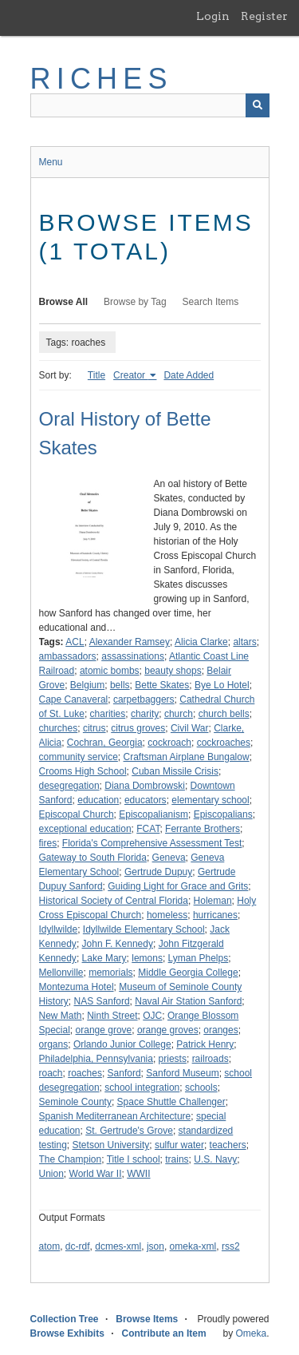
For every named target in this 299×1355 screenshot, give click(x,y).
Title (96, 375)
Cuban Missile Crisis (175, 771)
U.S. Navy (215, 1159)
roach (51, 1073)
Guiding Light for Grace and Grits (178, 886)
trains (176, 1159)
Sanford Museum (182, 1073)
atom (50, 1246)
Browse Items (147, 1319)
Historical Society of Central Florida (113, 900)
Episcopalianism (153, 814)
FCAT (147, 828)
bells (120, 685)
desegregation (69, 785)
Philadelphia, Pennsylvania (96, 1058)
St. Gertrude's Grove (129, 1130)
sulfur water (179, 1145)
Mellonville (61, 972)
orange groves (168, 1030)
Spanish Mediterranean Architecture (115, 1116)
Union (51, 1173)
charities (108, 713)
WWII (138, 1173)
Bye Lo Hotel (222, 685)
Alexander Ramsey (129, 642)
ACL (74, 642)
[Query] (149, 105)
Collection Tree (64, 1319)
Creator (130, 375)
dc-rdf (77, 1246)
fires (48, 843)
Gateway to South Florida (93, 857)
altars (244, 642)
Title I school (133, 1159)
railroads (210, 1058)
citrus (94, 728)
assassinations (132, 656)
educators (145, 800)
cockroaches (223, 742)
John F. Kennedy (117, 943)
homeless (167, 915)
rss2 (231, 1246)
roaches (85, 1073)
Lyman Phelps (198, 958)
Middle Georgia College (188, 972)
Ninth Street (112, 1015)
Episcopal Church (76, 814)
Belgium (87, 685)
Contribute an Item (164, 1333)
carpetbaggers (144, 699)
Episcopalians (223, 814)
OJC (152, 1015)
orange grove (104, 1030)
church (178, 713)
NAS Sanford (102, 1001)
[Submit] (257, 105)
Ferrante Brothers (202, 828)
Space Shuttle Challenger (171, 1101)
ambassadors (67, 656)
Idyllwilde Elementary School (144, 929)
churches (58, 728)
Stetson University (111, 1145)
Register (264, 16)
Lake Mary (104, 958)
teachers (228, 1145)
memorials (110, 972)
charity (145, 713)
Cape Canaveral (73, 699)
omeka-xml (193, 1246)
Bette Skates (162, 685)
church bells (224, 713)
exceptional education (85, 828)
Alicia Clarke (201, 642)
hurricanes (215, 915)
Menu (51, 162)
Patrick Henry (205, 1044)
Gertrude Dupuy (158, 872)
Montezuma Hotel (76, 986)
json (155, 1246)
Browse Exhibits (67, 1333)
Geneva (169, 857)
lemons (147, 958)
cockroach (169, 742)
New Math (60, 1015)
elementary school (210, 800)
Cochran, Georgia (105, 742)
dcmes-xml (118, 1246)
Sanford (124, 1073)
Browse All (64, 301)
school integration (141, 1087)
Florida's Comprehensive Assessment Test (152, 843)
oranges (220, 1030)
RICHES (101, 78)
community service (78, 757)
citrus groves (138, 728)
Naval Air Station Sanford (188, 1001)
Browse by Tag (135, 301)
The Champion (70, 1159)
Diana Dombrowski (144, 785)
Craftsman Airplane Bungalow (187, 757)
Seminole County (75, 1101)
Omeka (250, 1333)
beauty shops (172, 670)
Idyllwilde (58, 929)
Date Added (188, 375)
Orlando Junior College (122, 1044)
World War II (95, 1173)
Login (213, 16)
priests (173, 1058)
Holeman (213, 900)
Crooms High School (83, 771)
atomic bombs (110, 670)
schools (201, 1087)
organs (54, 1044)
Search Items (211, 301)
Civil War (190, 728)
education (98, 800)
